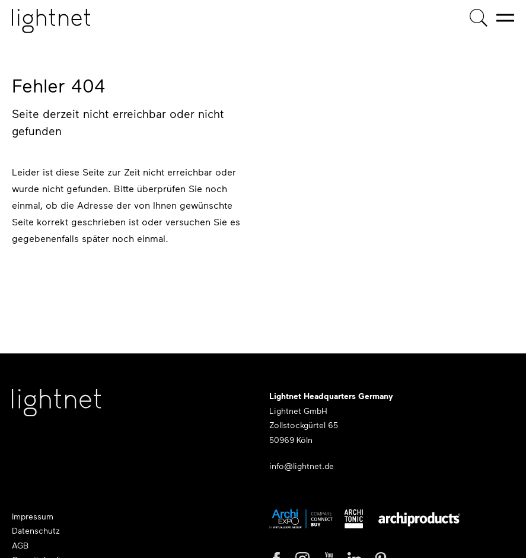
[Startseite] (51, 21)
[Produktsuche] (478, 18)
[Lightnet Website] (56, 408)
